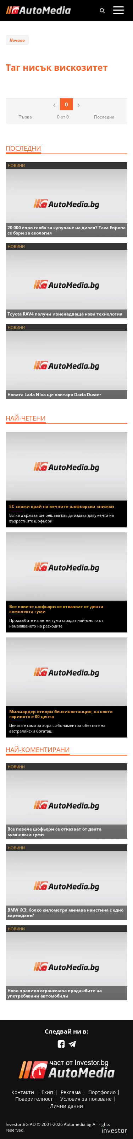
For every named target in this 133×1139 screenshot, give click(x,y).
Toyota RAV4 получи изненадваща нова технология (64, 314)
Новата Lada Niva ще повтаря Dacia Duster (54, 395)
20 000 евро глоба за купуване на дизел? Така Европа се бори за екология (66, 230)
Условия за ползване (86, 1098)
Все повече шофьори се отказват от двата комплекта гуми (56, 608)
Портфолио (102, 1092)
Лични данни (66, 1106)
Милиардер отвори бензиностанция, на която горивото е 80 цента (60, 714)
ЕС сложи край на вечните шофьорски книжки (61, 506)
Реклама (71, 1092)
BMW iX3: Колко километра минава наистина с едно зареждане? (65, 912)
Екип (47, 1092)
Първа (25, 117)
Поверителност (34, 1098)
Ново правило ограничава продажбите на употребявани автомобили (54, 993)
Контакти (22, 1092)
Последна (104, 117)
